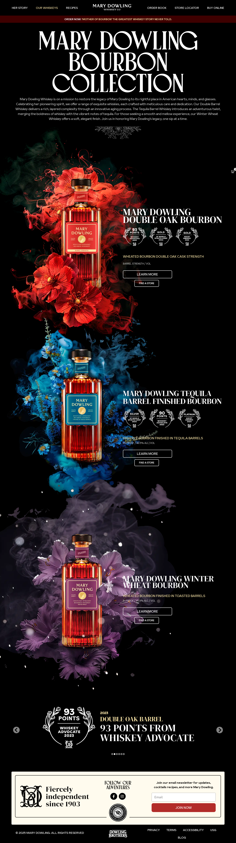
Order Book (157, 7)
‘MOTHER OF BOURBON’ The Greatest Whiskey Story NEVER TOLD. (127, 19)
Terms (171, 830)
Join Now (183, 807)
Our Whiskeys (47, 7)
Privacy (154, 830)
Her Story (20, 7)
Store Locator (187, 7)
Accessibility (193, 830)
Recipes (72, 7)
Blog (182, 837)
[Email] (184, 797)
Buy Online (215, 7)
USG (213, 830)
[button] (16, 730)
